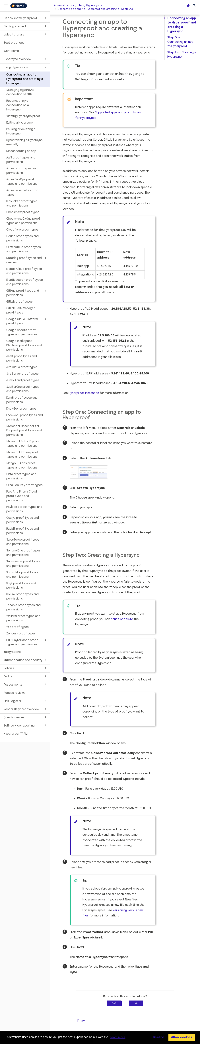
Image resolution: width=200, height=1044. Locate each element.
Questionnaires (26, 717)
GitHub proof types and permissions (27, 293)
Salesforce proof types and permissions (22, 542)
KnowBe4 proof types (21, 408)
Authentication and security (26, 660)
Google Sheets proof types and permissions (22, 332)
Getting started (26, 26)
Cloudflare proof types (22, 229)
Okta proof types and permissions (21, 476)
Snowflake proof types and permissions (22, 574)
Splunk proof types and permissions (22, 596)
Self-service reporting (26, 725)
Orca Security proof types (24, 485)
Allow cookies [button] (181, 1037)
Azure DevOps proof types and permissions (22, 181)
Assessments (26, 684)
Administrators (64, 5)
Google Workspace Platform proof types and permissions (24, 345)
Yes (114, 1003)
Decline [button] (158, 1037)
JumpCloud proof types (22, 380)
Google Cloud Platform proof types (27, 321)
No (136, 1003)
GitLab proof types (19, 301)
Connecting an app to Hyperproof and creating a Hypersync (24, 79)
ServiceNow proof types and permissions (23, 563)
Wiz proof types (17, 627)
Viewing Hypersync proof (23, 116)
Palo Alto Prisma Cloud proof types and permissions (21, 496)
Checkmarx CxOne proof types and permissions (23, 221)
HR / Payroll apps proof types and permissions (27, 642)
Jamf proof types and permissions (21, 358)
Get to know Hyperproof (26, 18)
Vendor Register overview (26, 709)
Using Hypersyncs (26, 67)
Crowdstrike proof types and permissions (23, 249)
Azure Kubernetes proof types (23, 192)
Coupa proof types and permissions (22, 238)
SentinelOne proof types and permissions (23, 553)
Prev (81, 1021)
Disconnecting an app (21, 151)
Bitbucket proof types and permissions (22, 203)
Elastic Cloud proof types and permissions (24, 271)
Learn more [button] (117, 1037)
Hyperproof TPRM (26, 733)
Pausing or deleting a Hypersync (20, 131)
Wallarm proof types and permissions (23, 618)
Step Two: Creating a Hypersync (181, 54)
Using (90, 5)
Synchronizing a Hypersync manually (24, 142)
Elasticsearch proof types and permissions (24, 282)
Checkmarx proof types (22, 212)
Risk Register (26, 701)
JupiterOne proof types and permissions (22, 389)
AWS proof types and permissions (27, 160)
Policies (26, 668)
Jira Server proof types (22, 373)
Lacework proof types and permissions (24, 417)
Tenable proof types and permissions (23, 607)
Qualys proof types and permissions (22, 520)
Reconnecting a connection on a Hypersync (17, 105)
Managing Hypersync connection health (20, 92)
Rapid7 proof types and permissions (22, 531)
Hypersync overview (26, 59)
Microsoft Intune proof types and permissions (22, 454)
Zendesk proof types (21, 633)
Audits (26, 676)
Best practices (26, 42)
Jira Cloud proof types (22, 367)
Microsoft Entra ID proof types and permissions (23, 443)
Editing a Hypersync (19, 122)
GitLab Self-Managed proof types (20, 310)
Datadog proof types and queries (27, 260)
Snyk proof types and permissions (21, 585)
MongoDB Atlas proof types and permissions (22, 465)
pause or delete (122, 619)
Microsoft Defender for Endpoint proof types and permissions (24, 430)
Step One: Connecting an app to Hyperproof (180, 42)
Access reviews (26, 692)
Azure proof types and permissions (22, 170)
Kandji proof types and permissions (22, 400)
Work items (26, 51)
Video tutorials (26, 34)
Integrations (26, 652)
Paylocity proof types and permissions (24, 509)
